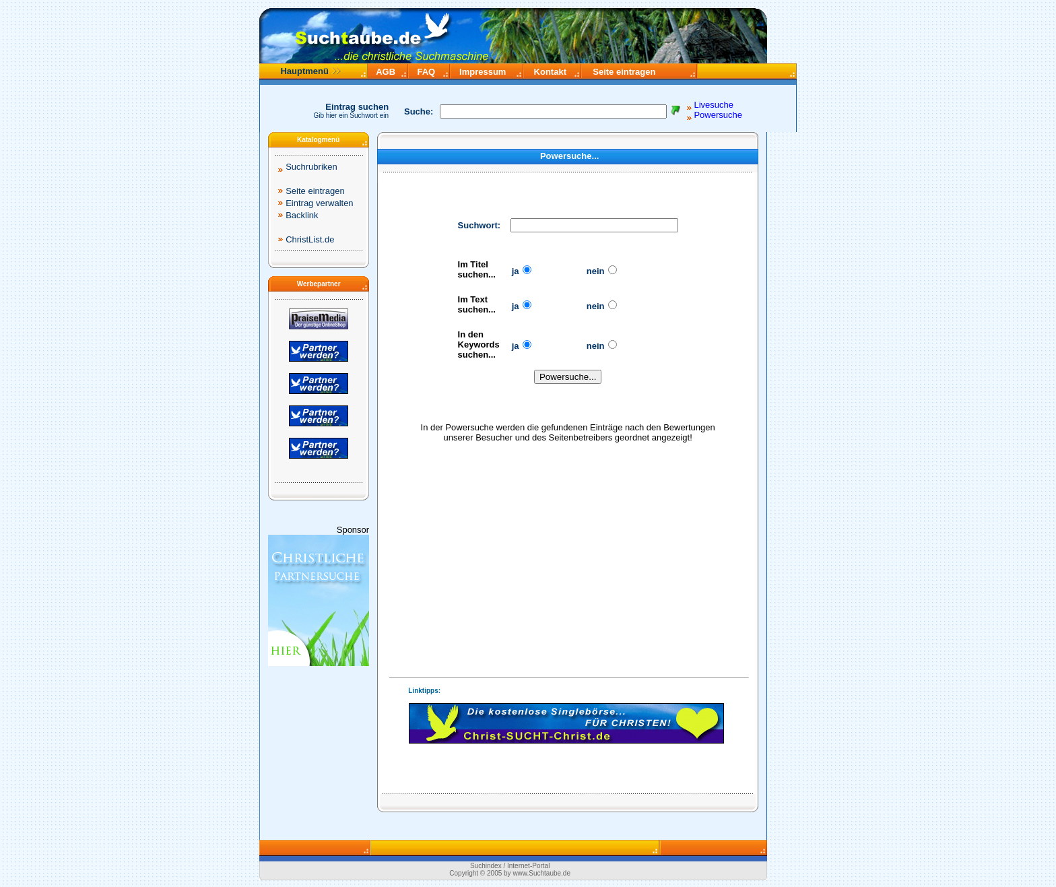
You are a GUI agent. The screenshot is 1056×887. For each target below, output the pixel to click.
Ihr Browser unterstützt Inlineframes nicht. (566, 723)
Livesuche (713, 105)
